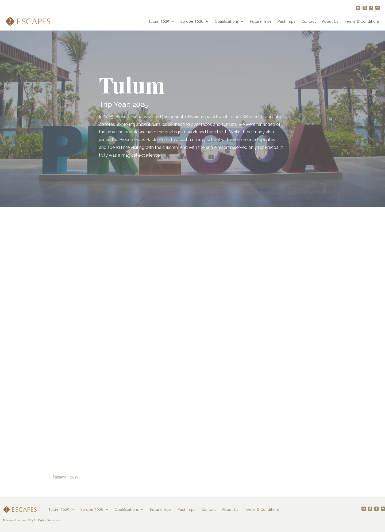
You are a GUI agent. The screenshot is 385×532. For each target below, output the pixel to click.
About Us (330, 22)
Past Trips (286, 22)
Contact (308, 22)
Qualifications (227, 22)
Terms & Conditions (362, 22)
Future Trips (261, 22)
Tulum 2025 (158, 22)
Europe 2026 (191, 22)
